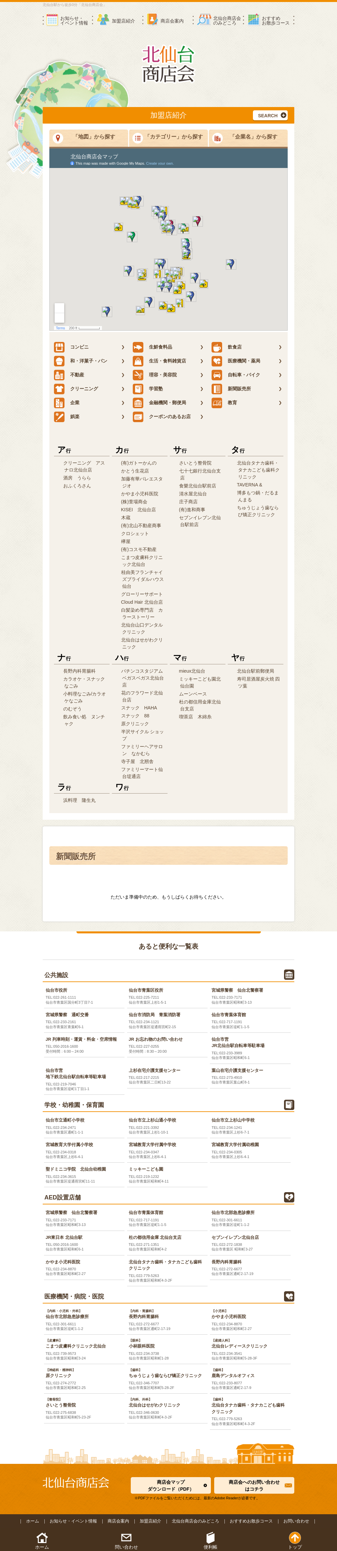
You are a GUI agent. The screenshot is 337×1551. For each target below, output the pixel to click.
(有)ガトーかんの (139, 463)
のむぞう (72, 708)
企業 (66, 403)
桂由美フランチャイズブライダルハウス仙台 (142, 579)
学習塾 (148, 389)
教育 (224, 403)
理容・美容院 (155, 375)
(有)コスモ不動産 (139, 549)
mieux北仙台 (192, 671)
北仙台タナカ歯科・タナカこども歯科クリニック (258, 469)
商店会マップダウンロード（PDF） (171, 1485)
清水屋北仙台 (193, 493)
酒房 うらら (77, 477)
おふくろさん (77, 485)
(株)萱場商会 (134, 501)
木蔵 (125, 517)
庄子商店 (188, 501)
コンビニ (71, 347)
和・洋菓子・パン (80, 361)
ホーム (32, 1521)
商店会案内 (118, 1521)
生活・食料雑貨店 (159, 361)
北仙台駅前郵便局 (255, 671)
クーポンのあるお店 (162, 417)
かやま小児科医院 (139, 493)
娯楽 (66, 417)
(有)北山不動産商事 (141, 525)
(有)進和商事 (192, 509)
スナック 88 (135, 715)
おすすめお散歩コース (251, 1521)
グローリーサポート (142, 594)
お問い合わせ (296, 1521)
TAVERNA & (250, 484)
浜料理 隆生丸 (79, 800)
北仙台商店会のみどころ (195, 1521)
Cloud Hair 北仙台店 (142, 602)
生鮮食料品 (152, 347)
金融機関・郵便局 (159, 403)
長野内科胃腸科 (79, 671)
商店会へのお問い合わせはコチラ (254, 1485)
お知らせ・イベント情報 (73, 1521)
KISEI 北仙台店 (138, 509)
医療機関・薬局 (236, 361)
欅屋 (125, 541)
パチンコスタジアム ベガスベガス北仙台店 (144, 678)
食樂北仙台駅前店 (197, 485)
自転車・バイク (236, 375)
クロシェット (135, 533)
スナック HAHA (139, 707)
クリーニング (76, 389)
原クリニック (135, 723)
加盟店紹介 (150, 1521)
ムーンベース (193, 693)
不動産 (69, 375)
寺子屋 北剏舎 (137, 761)
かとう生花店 (135, 470)
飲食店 (227, 347)
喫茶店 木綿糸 (195, 716)
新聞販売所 (231, 389)
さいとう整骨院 (195, 463)
